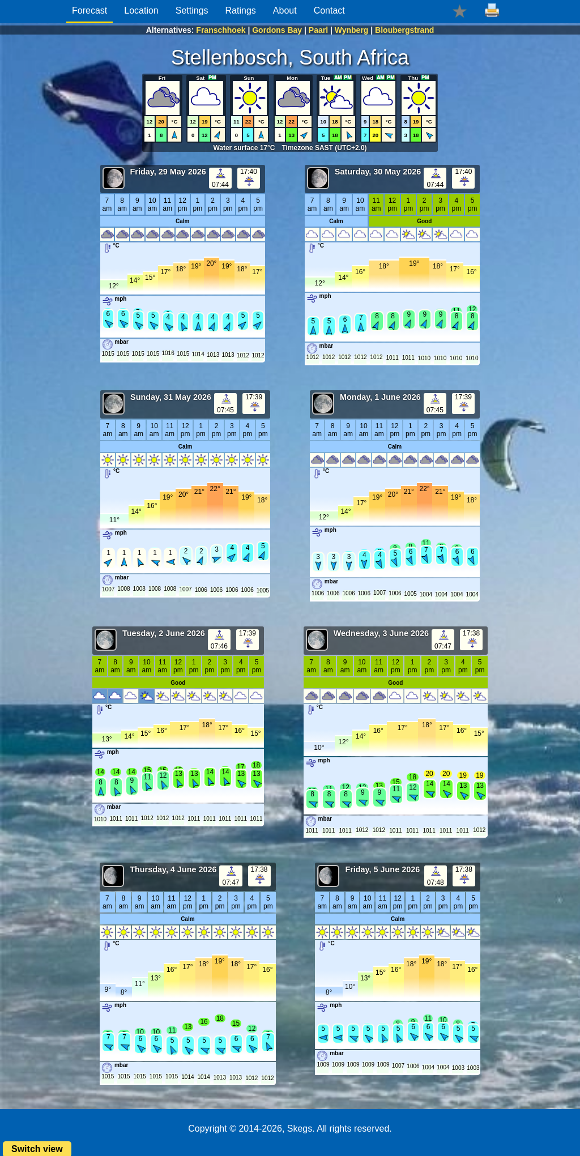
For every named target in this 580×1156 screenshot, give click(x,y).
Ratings (240, 10)
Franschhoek (220, 30)
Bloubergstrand (404, 30)
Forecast (89, 10)
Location (141, 10)
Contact (329, 10)
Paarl (318, 30)
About (285, 10)
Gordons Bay (277, 30)
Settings (192, 10)
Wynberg (352, 30)
